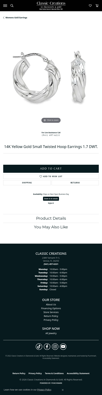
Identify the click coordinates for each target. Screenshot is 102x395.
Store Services (50, 312)
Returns (75, 182)
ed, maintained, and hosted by (76, 356)
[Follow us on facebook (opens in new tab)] (47, 346)
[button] (12, 5)
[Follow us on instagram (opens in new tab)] (55, 346)
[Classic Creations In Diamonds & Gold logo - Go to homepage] (51, 6)
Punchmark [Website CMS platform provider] (56, 383)
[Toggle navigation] (5, 5)
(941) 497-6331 (51, 135)
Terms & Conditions (54, 373)
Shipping (27, 182)
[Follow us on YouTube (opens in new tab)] (63, 346)
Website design (59, 356)
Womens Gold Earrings (16, 17)
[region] (51, 76)
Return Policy (51, 316)
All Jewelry (51, 333)
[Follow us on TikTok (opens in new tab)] (39, 346)
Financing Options (51, 308)
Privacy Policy (51, 319)
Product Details (51, 218)
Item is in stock (51, 198)
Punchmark (92, 356)
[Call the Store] (51, 264)
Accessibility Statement (51, 358)
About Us (51, 304)
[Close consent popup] (63, 390)
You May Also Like (51, 227)
